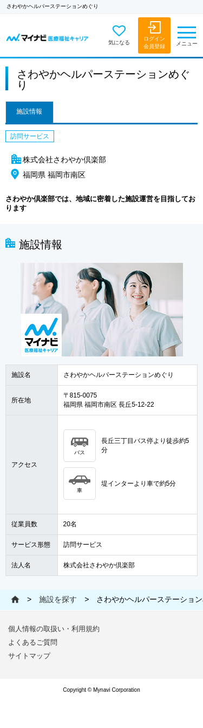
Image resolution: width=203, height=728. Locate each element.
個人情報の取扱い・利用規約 (54, 629)
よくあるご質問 (32, 642)
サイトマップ (29, 656)
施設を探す (58, 599)
